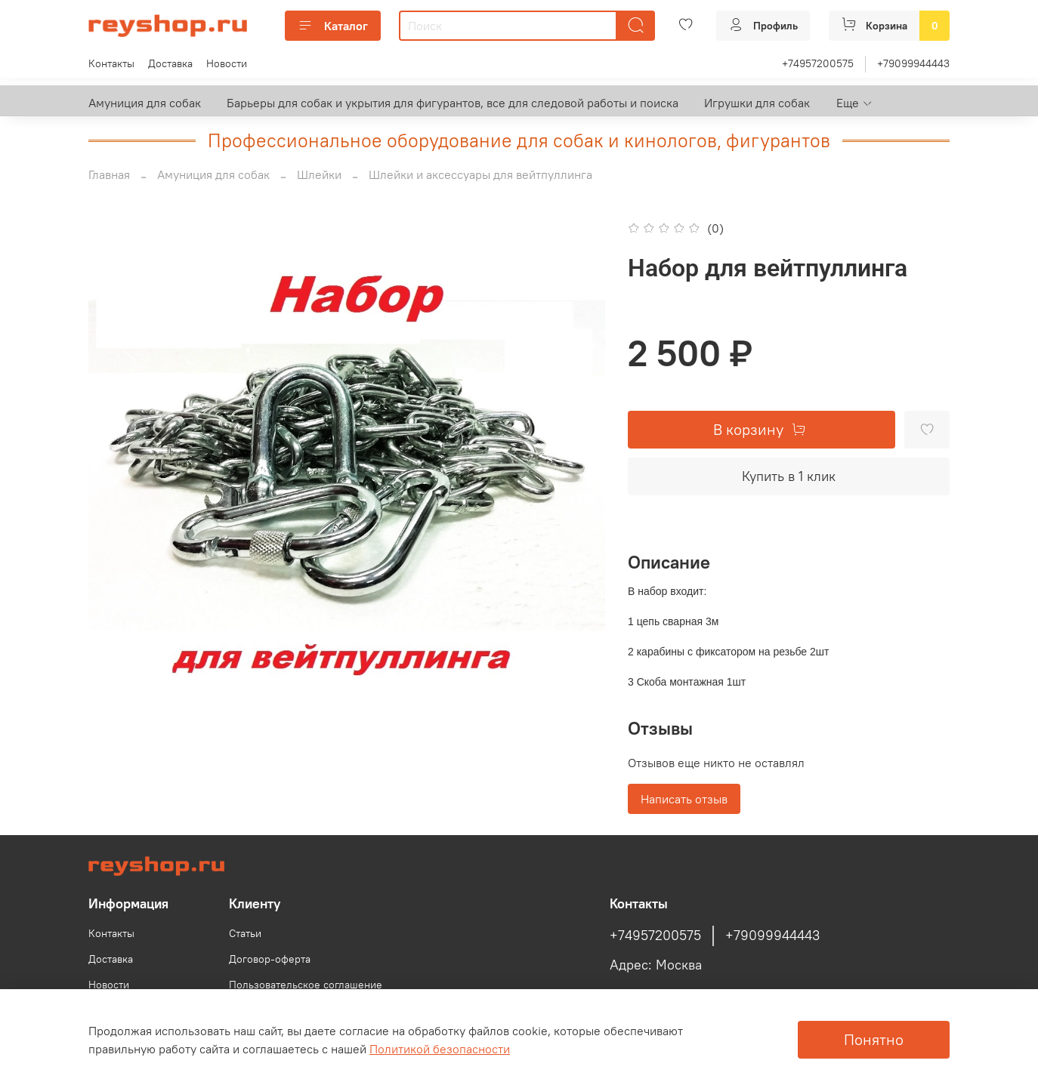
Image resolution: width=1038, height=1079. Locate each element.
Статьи (245, 933)
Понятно (874, 1039)
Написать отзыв (684, 798)
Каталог (333, 25)
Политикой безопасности (439, 1048)
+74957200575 (818, 63)
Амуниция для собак (144, 102)
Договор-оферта (269, 959)
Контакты (111, 63)
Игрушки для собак (757, 102)
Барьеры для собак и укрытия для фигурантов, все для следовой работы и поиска (452, 102)
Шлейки (319, 174)
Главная (109, 174)
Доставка (170, 63)
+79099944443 (913, 63)
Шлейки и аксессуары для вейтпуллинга (480, 174)
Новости (226, 63)
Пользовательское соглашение (305, 984)
